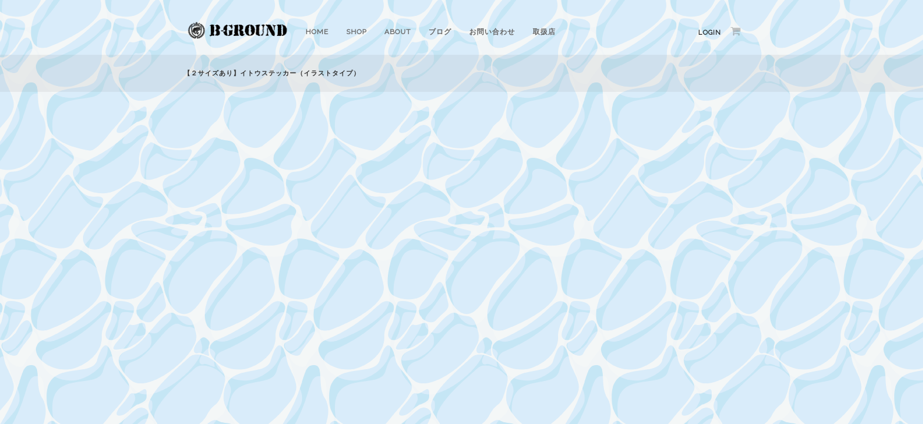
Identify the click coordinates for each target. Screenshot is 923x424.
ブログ (440, 32)
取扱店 (544, 32)
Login (709, 33)
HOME (317, 32)
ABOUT (397, 32)
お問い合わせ (492, 32)
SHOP (356, 32)
